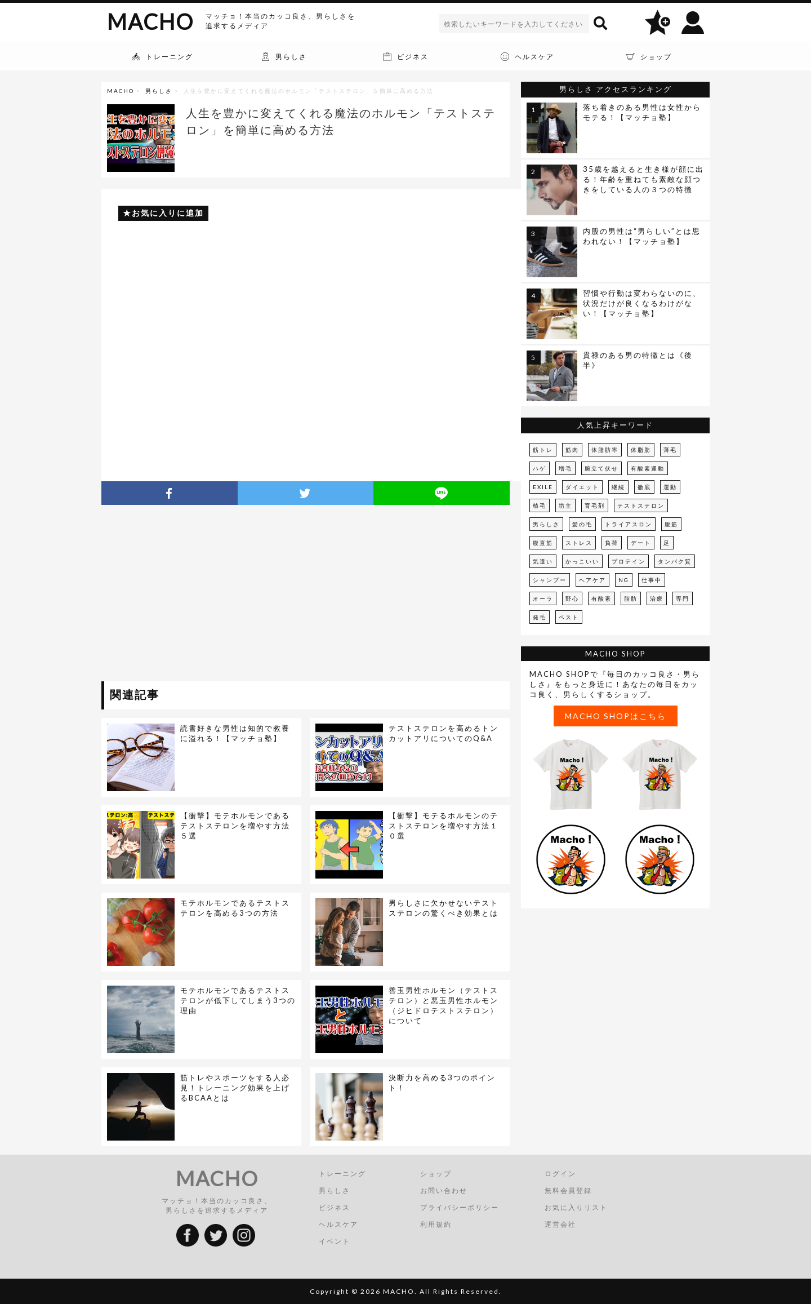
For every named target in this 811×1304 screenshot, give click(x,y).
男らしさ (158, 90)
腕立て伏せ (601, 468)
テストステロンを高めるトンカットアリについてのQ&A (443, 733)
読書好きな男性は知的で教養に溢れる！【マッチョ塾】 (235, 733)
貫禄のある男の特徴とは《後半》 (638, 360)
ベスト (569, 617)
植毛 (539, 505)
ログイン (560, 1173)
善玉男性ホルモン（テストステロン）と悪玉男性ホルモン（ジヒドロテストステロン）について (443, 1005)
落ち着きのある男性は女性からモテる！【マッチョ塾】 (642, 112)
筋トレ (543, 449)
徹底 (644, 487)
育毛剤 (595, 505)
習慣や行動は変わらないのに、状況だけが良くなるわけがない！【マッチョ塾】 (642, 303)
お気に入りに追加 (168, 213)
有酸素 (601, 598)
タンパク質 (675, 561)
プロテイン (628, 561)
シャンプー (550, 579)
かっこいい (582, 561)
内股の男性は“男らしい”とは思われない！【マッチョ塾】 (642, 236)
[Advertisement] (204, 595)
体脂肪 (641, 449)
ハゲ (539, 468)
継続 (618, 487)
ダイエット (582, 487)
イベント (334, 1241)
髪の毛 (582, 524)
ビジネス (334, 1207)
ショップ (436, 1173)
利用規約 (436, 1224)
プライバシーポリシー (459, 1207)
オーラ (543, 598)
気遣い (543, 561)
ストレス (578, 542)
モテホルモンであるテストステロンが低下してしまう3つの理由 (238, 1000)
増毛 (565, 468)
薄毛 (670, 449)
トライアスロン (628, 524)
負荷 (611, 542)
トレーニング (342, 1173)
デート (641, 542)
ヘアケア (592, 579)
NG (623, 579)
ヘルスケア (338, 1224)
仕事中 (651, 579)
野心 (572, 598)
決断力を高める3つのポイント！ (442, 1082)
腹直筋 (543, 542)
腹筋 (671, 524)
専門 (682, 598)
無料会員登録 (568, 1190)
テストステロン (641, 505)
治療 (656, 598)
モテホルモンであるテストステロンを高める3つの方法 (235, 907)
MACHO (150, 21)
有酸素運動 (648, 468)
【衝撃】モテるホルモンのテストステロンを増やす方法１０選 (443, 825)
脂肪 (631, 598)
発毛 (539, 617)
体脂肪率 (604, 449)
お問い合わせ (443, 1190)
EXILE (543, 487)
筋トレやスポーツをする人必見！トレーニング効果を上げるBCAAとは (235, 1087)
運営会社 (560, 1224)
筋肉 (572, 449)
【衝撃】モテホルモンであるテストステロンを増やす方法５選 (235, 825)
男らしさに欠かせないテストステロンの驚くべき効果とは (443, 907)
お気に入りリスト (576, 1207)
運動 (670, 487)
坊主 (565, 505)
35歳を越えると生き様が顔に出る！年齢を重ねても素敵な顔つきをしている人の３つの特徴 (643, 179)
